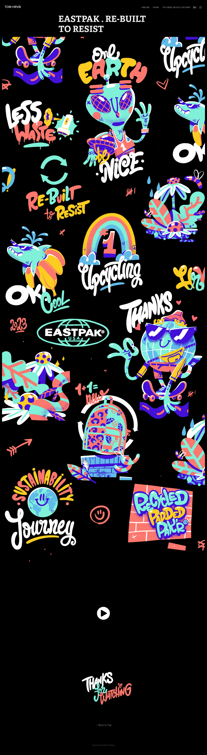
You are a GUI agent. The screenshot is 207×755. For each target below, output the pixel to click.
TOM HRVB (12, 6)
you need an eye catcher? (176, 7)
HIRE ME (145, 7)
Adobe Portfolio (108, 745)
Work (156, 7)
